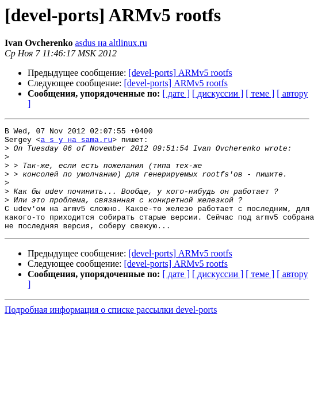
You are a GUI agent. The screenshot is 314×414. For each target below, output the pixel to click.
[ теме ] (260, 93)
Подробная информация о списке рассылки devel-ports (111, 330)
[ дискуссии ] (217, 93)
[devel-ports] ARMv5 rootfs (180, 73)
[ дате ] (176, 93)
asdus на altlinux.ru (111, 43)
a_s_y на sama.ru (76, 142)
